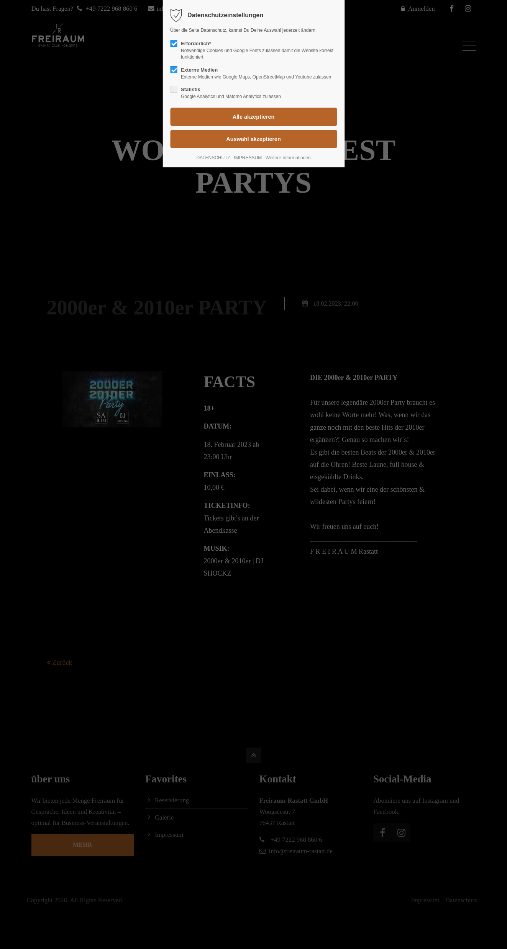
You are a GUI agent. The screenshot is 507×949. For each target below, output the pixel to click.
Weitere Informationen (288, 157)
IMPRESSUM (248, 157)
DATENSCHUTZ (213, 157)
